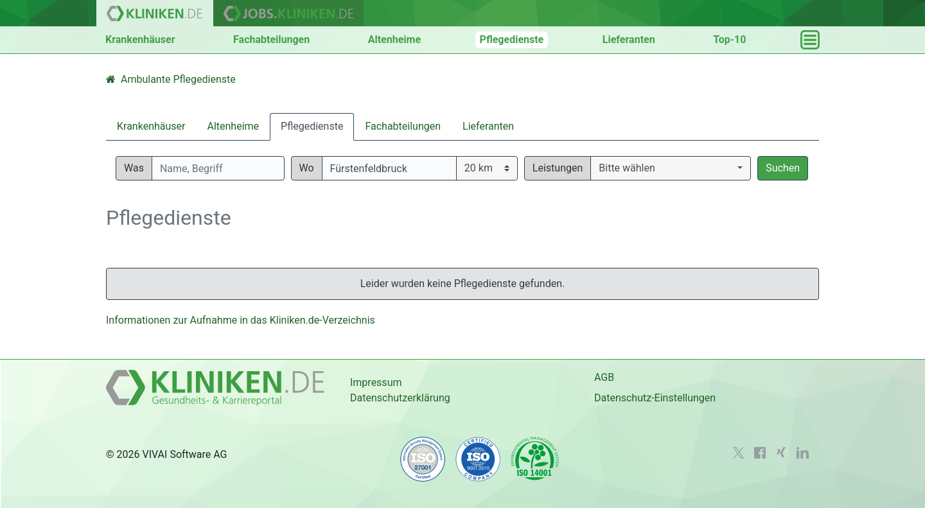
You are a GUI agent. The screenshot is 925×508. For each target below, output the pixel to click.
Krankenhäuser (140, 39)
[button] (670, 168)
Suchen (783, 168)
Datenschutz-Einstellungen (655, 398)
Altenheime (394, 39)
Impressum (376, 382)
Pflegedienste (512, 39)
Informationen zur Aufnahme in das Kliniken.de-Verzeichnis (240, 320)
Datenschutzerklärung (400, 398)
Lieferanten (629, 39)
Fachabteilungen (271, 39)
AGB (604, 377)
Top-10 (729, 39)
